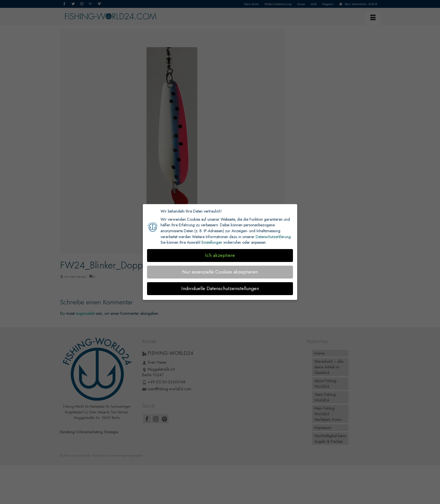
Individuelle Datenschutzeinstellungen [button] (220, 288)
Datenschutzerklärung (273, 237)
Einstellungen (211, 242)
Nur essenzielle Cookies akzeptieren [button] (220, 271)
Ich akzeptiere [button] (220, 255)
